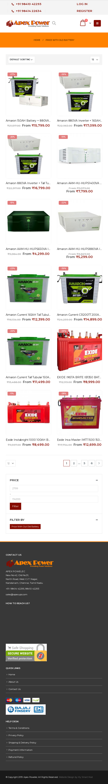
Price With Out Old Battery (25, 526)
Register (84, 11)
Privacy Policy (15, 735)
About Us (13, 681)
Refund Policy (15, 757)
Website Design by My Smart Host (76, 777)
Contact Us (14, 689)
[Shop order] (21, 59)
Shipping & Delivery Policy (22, 742)
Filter (15, 506)
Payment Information (20, 750)
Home (11, 674)
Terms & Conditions (18, 728)
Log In (82, 4)
